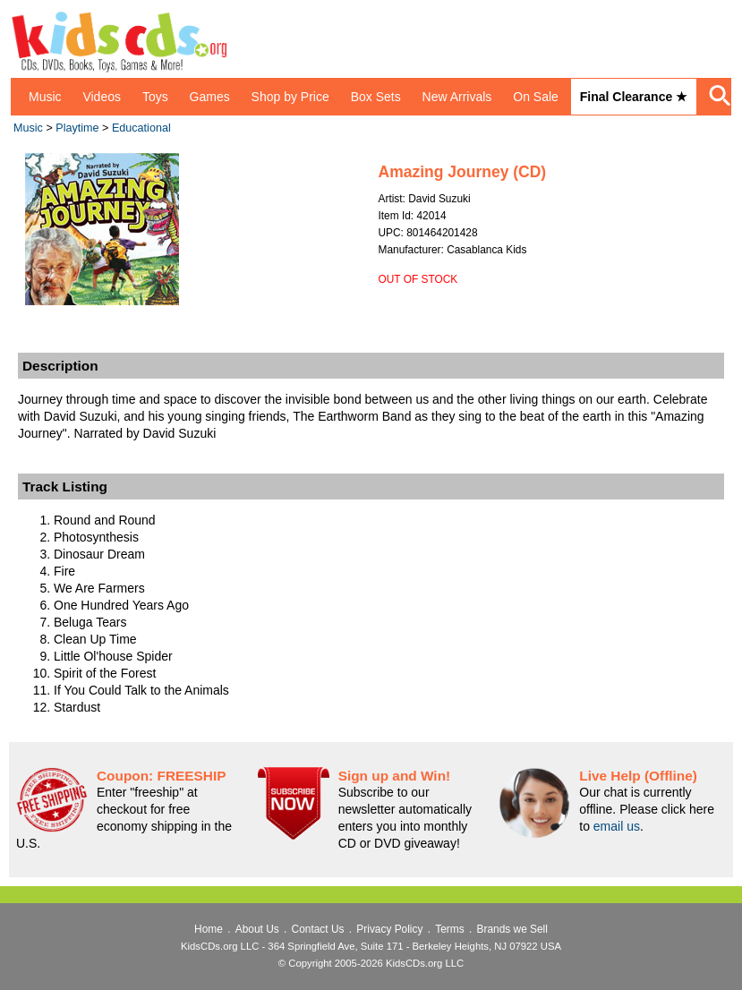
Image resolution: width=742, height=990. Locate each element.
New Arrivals (457, 97)
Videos (101, 97)
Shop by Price (290, 97)
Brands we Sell (512, 929)
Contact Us (318, 929)
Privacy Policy (389, 929)
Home (208, 929)
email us (616, 826)
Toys (155, 97)
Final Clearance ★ (633, 97)
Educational (141, 128)
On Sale (536, 97)
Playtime (76, 128)
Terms (449, 929)
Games (210, 97)
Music (45, 97)
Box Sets (376, 97)
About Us (257, 929)
